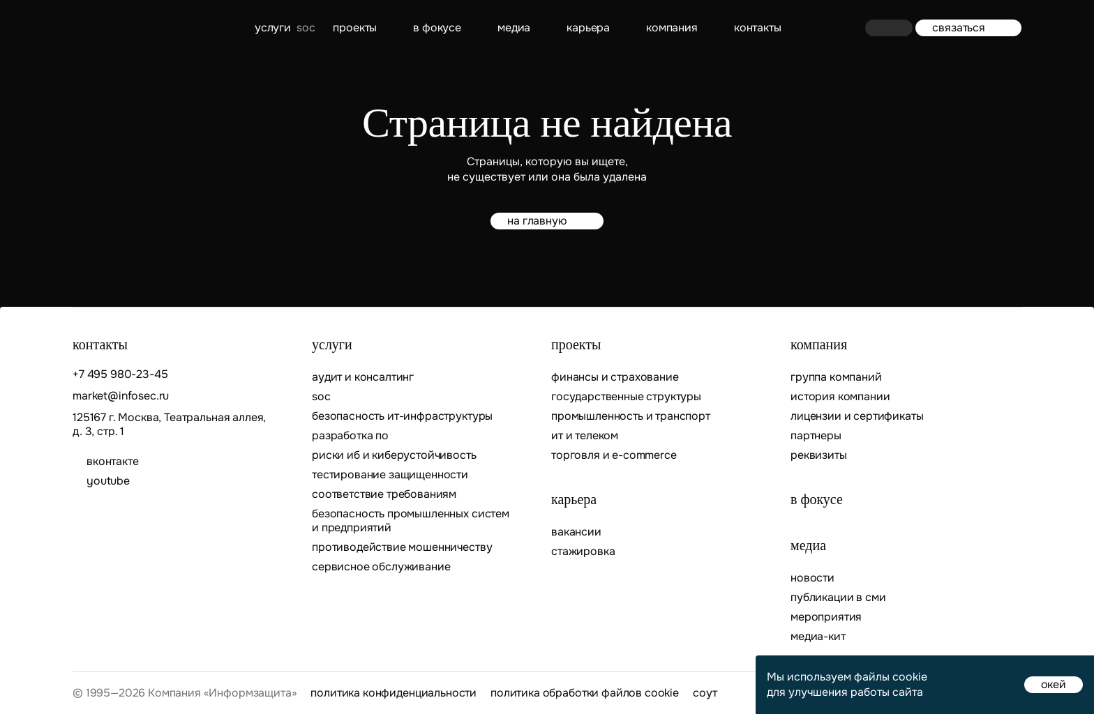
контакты (757, 27)
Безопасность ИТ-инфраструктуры (402, 416)
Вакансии (576, 532)
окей (1053, 684)
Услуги (273, 27)
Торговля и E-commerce (614, 455)
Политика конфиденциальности (393, 693)
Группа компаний (836, 377)
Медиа (513, 27)
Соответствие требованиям (384, 494)
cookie (909, 676)
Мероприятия (826, 617)
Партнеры (815, 436)
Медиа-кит (818, 637)
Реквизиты (818, 455)
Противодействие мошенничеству (402, 547)
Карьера (588, 27)
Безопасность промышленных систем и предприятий (410, 521)
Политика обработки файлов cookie (584, 693)
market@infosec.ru (121, 396)
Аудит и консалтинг (363, 377)
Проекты (355, 27)
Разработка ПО (351, 436)
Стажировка (583, 552)
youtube (108, 481)
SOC (321, 397)
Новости (812, 578)
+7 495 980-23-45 (120, 374)
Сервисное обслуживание (381, 567)
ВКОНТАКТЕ (113, 462)
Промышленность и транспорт (630, 416)
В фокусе (437, 27)
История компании (840, 397)
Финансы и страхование (615, 377)
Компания (672, 27)
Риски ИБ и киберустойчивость (394, 455)
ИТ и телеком (584, 436)
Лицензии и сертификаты (856, 416)
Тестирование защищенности (390, 475)
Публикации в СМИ (837, 598)
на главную (546, 220)
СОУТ (705, 693)
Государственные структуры (626, 397)
